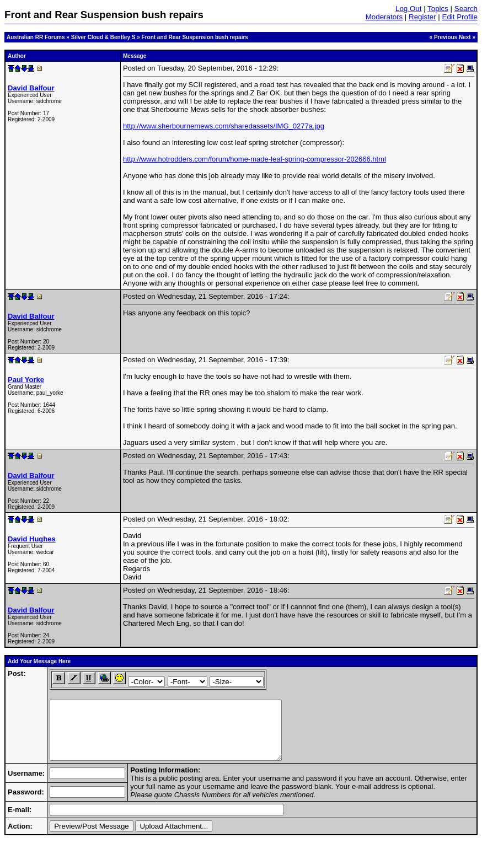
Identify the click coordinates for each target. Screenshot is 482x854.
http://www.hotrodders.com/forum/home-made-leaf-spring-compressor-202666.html (254, 159)
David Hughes (32, 539)
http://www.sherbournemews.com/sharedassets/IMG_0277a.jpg (223, 126)
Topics (437, 8)
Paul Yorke (26, 379)
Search (466, 8)
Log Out (408, 8)
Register (422, 17)
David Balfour (31, 88)
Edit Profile (460, 17)
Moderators (384, 17)
